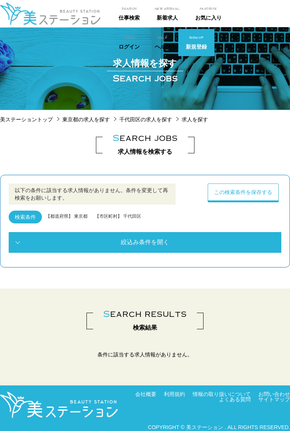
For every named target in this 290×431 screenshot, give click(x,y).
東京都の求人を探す (86, 119)
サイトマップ (274, 399)
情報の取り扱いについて (222, 394)
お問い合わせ (274, 394)
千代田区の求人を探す (145, 119)
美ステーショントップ (26, 119)
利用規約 (174, 394)
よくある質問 (235, 399)
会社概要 (145, 394)
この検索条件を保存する (243, 192)
